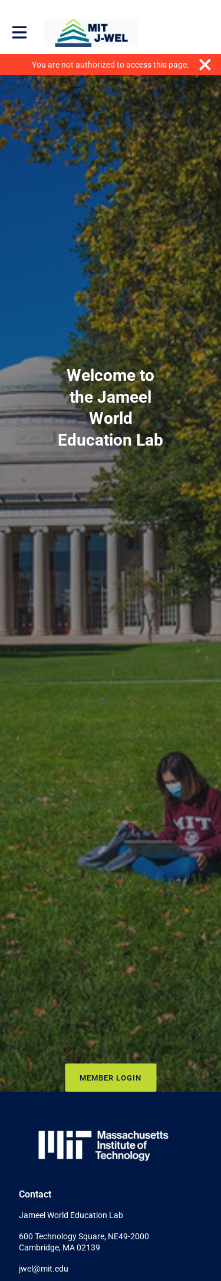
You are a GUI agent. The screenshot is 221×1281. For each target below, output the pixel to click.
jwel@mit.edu (43, 1268)
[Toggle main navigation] (18, 33)
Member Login (110, 1077)
